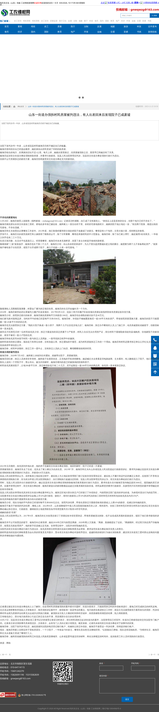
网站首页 (21, 106)
